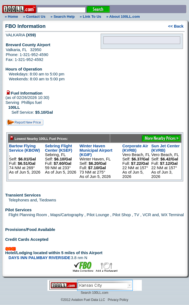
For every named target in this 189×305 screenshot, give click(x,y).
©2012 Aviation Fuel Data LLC (83, 300)
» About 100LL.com (123, 16)
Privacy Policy (118, 300)
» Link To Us (90, 16)
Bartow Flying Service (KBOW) (24, 148)
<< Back (176, 26)
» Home (10, 16)
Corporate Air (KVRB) (135, 148)
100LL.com (100, 293)
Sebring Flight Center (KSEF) (58, 148)
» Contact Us (34, 16)
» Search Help (62, 16)
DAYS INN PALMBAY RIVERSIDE (39, 258)
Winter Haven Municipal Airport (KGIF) (96, 150)
